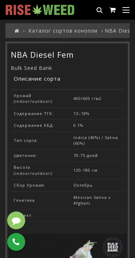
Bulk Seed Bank (31, 67)
